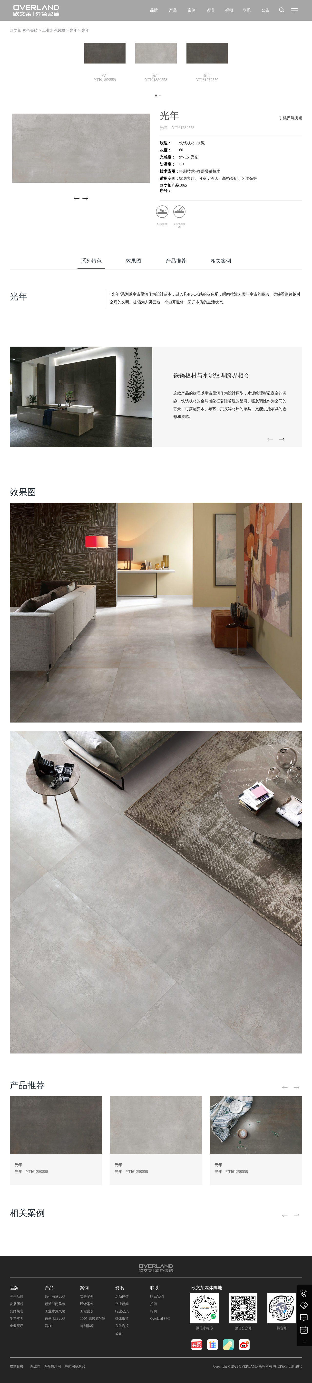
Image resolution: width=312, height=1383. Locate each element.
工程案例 (87, 1311)
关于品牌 (16, 1296)
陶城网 (35, 1366)
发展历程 (16, 1304)
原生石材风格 (55, 1296)
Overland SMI (160, 1318)
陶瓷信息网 (52, 1366)
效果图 (133, 261)
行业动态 (122, 1311)
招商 (153, 1304)
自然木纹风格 (55, 1318)
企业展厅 (16, 1326)
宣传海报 (122, 1326)
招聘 (153, 1311)
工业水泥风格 (55, 1311)
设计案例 (87, 1304)
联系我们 (157, 1296)
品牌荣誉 (16, 1311)
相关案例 (221, 261)
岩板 (48, 1326)
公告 (118, 1333)
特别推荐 (87, 1326)
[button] (85, 198)
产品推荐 (176, 261)
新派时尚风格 (55, 1304)
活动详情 (122, 1296)
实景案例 (87, 1296)
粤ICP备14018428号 (287, 1366)
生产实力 (16, 1318)
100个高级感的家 (93, 1318)
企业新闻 (122, 1304)
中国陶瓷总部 (75, 1366)
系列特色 (91, 261)
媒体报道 (122, 1318)
